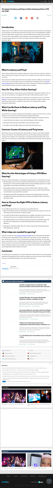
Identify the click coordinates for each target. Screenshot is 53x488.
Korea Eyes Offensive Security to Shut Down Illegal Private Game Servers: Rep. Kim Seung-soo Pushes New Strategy (25, 376)
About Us (9, 476)
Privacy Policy (33, 476)
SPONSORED (4, 263)
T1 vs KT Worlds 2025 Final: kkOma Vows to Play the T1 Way (16, 381)
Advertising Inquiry (42, 476)
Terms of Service (24, 476)
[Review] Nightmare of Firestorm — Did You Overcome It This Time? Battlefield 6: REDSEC (20, 370)
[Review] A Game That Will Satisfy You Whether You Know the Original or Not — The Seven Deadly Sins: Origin (24, 368)
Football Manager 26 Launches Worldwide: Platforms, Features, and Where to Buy (18, 374)
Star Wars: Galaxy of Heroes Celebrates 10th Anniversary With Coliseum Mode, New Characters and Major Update (25, 372)
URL (37, 18)
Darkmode (43, 1)
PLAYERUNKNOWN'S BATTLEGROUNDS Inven (6, 1)
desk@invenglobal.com (15, 268)
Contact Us (15, 476)
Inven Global (10, 1)
